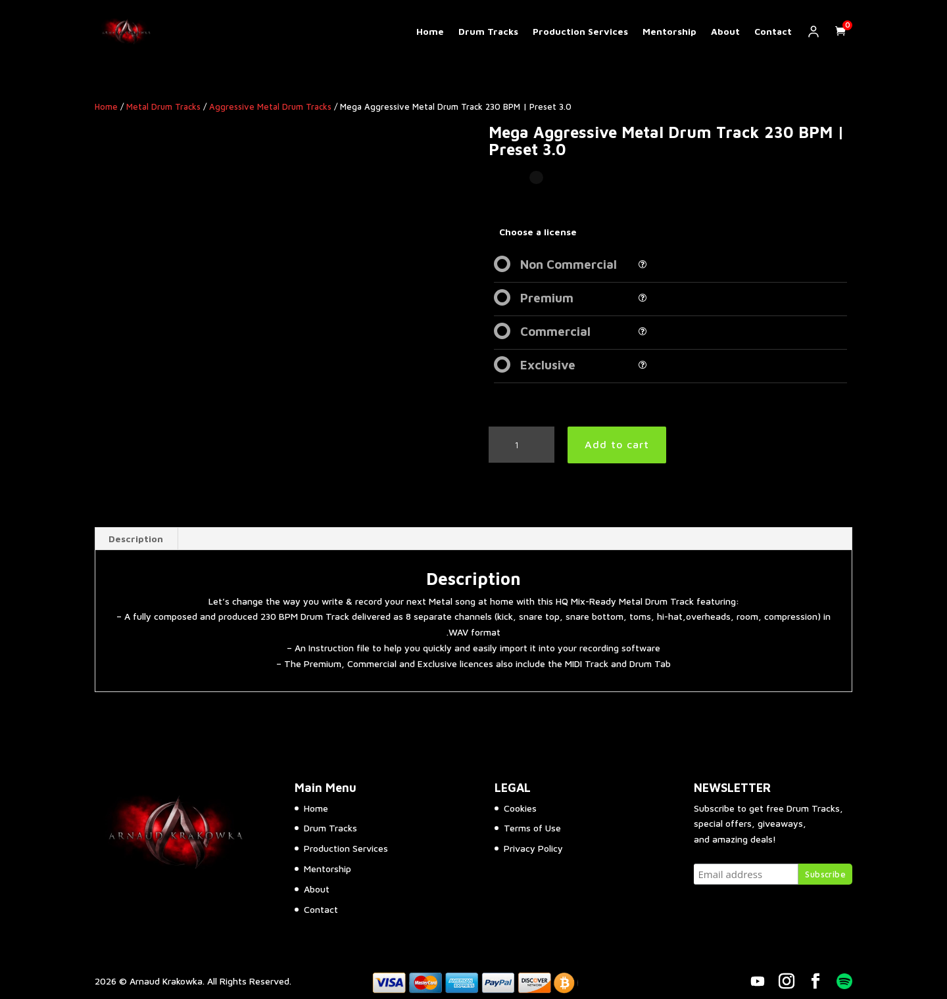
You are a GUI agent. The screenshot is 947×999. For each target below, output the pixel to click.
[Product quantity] (521, 445)
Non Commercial (568, 264)
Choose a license (538, 231)
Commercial (555, 331)
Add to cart (617, 444)
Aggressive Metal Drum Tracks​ (270, 107)
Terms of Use (532, 827)
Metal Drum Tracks (163, 107)
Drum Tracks (488, 31)
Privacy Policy (533, 848)
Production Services (580, 31)
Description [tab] (136, 538)
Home (430, 31)
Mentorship (669, 31)
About (725, 31)
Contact (773, 31)
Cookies (520, 808)
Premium (546, 297)
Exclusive (547, 365)
